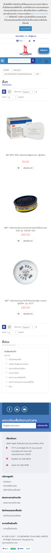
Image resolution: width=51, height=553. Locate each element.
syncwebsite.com (10, 542)
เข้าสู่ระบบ (32, 36)
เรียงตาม (17, 91)
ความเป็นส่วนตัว (10, 528)
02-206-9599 (23, 465)
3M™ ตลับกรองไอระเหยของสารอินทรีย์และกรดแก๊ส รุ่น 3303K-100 (25, 229)
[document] (25, 17)
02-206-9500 (25, 459)
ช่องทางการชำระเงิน (11, 502)
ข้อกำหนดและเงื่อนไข (12, 515)
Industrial (17, 70)
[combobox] (19, 60)
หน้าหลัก (6, 70)
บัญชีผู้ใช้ (29, 41)
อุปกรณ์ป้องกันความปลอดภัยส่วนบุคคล (18, 74)
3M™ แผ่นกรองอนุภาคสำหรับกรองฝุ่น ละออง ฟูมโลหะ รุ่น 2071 (26, 302)
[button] (18, 168)
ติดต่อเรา (7, 481)
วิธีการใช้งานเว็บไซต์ (11, 489)
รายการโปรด (34, 41)
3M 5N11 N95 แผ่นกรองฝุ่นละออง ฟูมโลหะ (25, 155)
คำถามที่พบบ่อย (10, 485)
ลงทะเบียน (20, 36)
